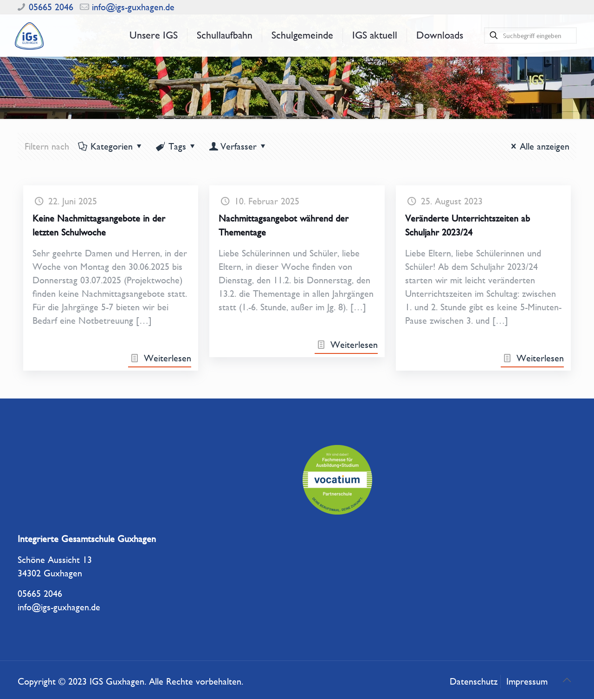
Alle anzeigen (538, 146)
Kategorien (111, 146)
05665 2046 (51, 7)
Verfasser (238, 146)
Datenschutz (473, 681)
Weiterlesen (167, 358)
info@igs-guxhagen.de (133, 7)
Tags (176, 146)
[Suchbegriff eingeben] (530, 35)
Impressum (527, 681)
